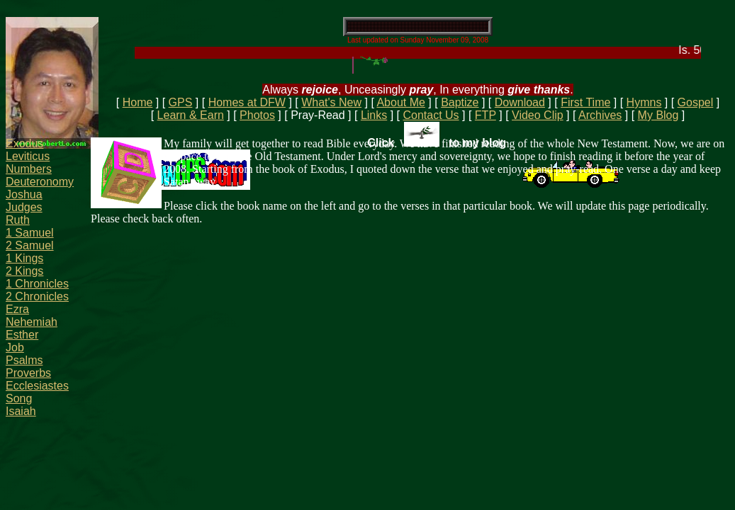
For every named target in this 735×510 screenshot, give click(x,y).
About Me (400, 102)
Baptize (459, 102)
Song (19, 398)
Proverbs (28, 373)
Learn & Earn (190, 115)
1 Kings (24, 258)
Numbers (29, 169)
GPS (181, 102)
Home (138, 102)
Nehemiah (31, 322)
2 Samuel (30, 245)
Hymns (644, 102)
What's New (331, 102)
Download (520, 102)
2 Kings (24, 271)
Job (15, 347)
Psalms (24, 360)
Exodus (24, 143)
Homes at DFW (247, 102)
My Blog (658, 115)
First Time (585, 102)
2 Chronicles (37, 296)
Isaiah (21, 411)
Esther (22, 335)
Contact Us (431, 115)
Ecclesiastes (37, 386)
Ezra (17, 309)
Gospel (696, 102)
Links (374, 115)
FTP (485, 115)
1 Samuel (30, 233)
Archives (600, 115)
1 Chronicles (37, 284)
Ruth (18, 220)
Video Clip (537, 115)
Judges (24, 207)
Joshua (24, 194)
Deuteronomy (40, 182)
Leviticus (28, 156)
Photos (257, 115)
